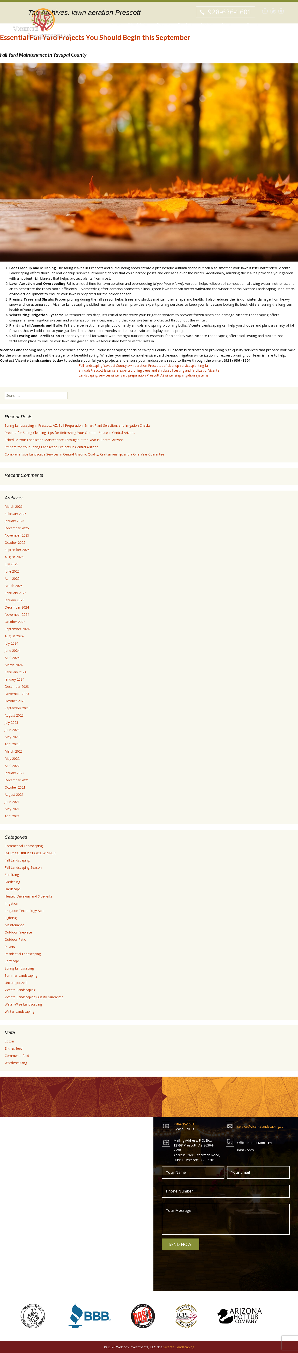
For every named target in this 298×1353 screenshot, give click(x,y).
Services (164, 25)
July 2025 (11, 564)
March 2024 (14, 665)
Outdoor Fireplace (18, 932)
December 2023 (17, 686)
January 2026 (14, 521)
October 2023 (15, 701)
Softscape (12, 961)
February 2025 (15, 593)
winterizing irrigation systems (186, 375)
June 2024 (12, 650)
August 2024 (14, 636)
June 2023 (12, 729)
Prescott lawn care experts (110, 370)
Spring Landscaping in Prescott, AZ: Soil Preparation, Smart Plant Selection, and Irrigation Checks (77, 425)
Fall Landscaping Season (23, 867)
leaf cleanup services (176, 365)
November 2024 (17, 614)
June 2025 (12, 571)
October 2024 (15, 621)
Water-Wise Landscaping (23, 1004)
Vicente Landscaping (20, 990)
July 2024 (11, 643)
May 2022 (12, 758)
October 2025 (15, 542)
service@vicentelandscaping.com (262, 1126)
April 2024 (12, 657)
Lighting (11, 918)
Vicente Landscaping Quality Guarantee (34, 997)
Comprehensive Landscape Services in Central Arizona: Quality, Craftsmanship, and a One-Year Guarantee (84, 454)
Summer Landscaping (21, 975)
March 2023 (14, 751)
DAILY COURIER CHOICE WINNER (30, 853)
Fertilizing (12, 874)
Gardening (12, 882)
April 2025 (12, 578)
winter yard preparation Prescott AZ (138, 375)
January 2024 (14, 679)
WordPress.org (16, 1063)
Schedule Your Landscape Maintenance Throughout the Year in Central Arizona (64, 440)
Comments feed (17, 1055)
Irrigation (11, 903)
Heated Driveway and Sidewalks (29, 896)
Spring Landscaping (19, 968)
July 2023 (11, 722)
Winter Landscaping (19, 1011)
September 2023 (17, 708)
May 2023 (12, 737)
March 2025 (14, 585)
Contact (253, 25)
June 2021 (12, 801)
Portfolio (185, 25)
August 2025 (14, 557)
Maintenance (14, 925)
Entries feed (14, 1048)
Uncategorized (16, 982)
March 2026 (14, 506)
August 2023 (14, 715)
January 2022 (14, 773)
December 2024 (17, 607)
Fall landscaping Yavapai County (103, 365)
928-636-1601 (230, 11)
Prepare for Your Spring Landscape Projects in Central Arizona (51, 447)
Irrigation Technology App (24, 910)
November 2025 (17, 535)
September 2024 (17, 629)
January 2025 (14, 600)
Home (116, 25)
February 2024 (15, 672)
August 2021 (14, 794)
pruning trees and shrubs (149, 370)
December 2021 (17, 780)
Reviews (207, 25)
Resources (230, 25)
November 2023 (17, 693)
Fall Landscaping (17, 860)
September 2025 (17, 549)
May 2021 (12, 809)
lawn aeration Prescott (144, 365)
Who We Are (139, 25)
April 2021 (12, 816)
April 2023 (12, 744)
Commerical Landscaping (24, 846)
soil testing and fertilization (188, 370)
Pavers (10, 946)
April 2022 (12, 765)
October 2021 (15, 787)
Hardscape (13, 889)
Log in (9, 1041)
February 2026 (15, 513)
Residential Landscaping (23, 954)
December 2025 (17, 528)
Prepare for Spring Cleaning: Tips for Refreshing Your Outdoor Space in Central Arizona (70, 432)
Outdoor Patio (15, 939)
